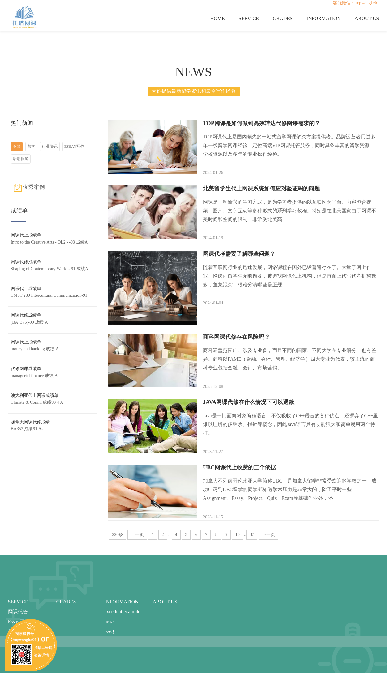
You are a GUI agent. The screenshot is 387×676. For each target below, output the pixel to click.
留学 (31, 146)
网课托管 (18, 611)
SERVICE (249, 18)
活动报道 (21, 158)
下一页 (268, 534)
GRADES (283, 18)
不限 (17, 146)
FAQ (109, 631)
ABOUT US (367, 18)
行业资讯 (50, 146)
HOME (217, 18)
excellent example (122, 611)
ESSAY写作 (74, 146)
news (110, 621)
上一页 (137, 534)
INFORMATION (324, 18)
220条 (117, 534)
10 (237, 534)
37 (252, 534)
